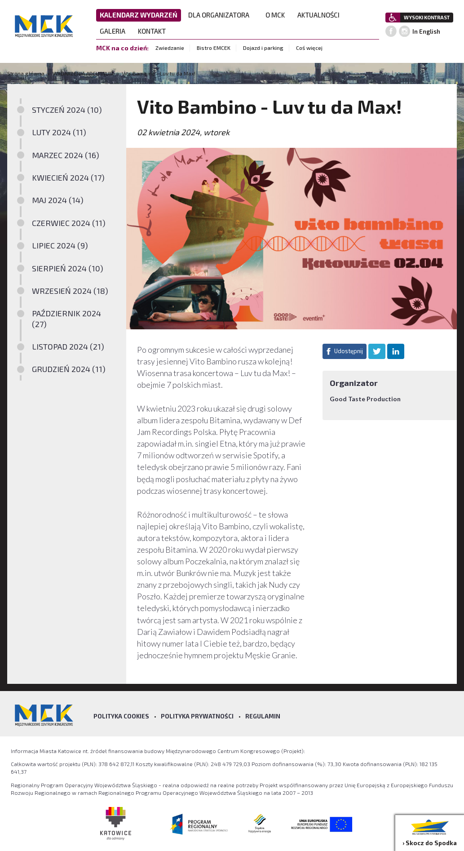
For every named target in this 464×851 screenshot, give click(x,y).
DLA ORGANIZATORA (221, 15)
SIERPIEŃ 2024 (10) (67, 268)
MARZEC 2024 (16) (65, 155)
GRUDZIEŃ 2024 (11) (69, 369)
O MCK (277, 15)
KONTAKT (154, 31)
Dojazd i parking (263, 47)
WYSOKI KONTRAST (427, 17)
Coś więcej (309, 47)
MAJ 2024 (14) (58, 200)
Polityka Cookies (121, 716)
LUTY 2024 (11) (59, 132)
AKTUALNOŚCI (318, 15)
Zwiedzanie (169, 47)
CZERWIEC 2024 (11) (69, 223)
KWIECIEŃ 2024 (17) (68, 177)
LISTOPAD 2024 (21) (68, 346)
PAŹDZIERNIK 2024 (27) (66, 318)
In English (426, 31)
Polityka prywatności (197, 716)
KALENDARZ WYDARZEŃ (138, 15)
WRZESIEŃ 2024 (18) (70, 291)
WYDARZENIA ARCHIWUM (83, 73)
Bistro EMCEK (213, 47)
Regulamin (262, 716)
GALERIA (115, 31)
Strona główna (26, 73)
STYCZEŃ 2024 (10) (67, 110)
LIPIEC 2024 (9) (60, 245)
